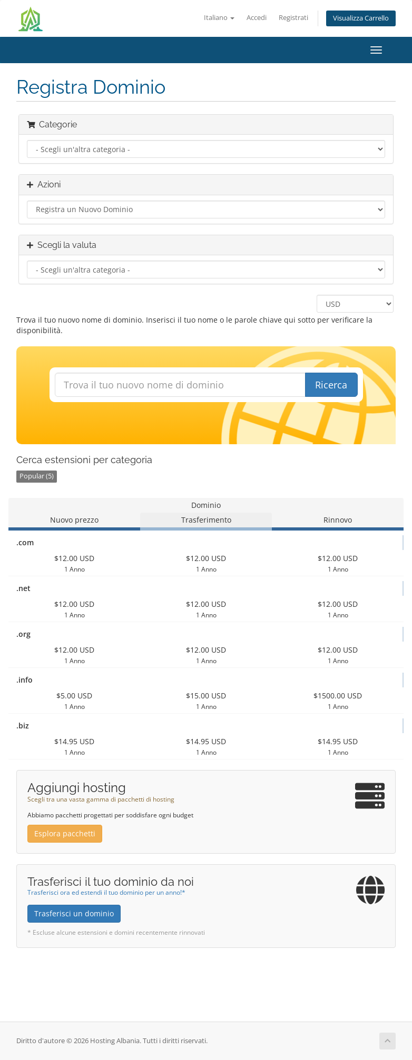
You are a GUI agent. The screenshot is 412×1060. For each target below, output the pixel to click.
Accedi (257, 17)
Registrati (293, 17)
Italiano (219, 17)
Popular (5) (36, 476)
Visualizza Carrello (361, 18)
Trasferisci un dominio (74, 913)
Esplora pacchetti (64, 833)
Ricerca (331, 384)
